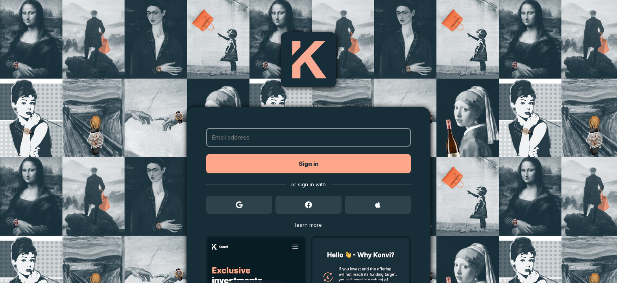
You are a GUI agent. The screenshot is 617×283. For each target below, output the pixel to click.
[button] (308, 163)
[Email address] (308, 137)
